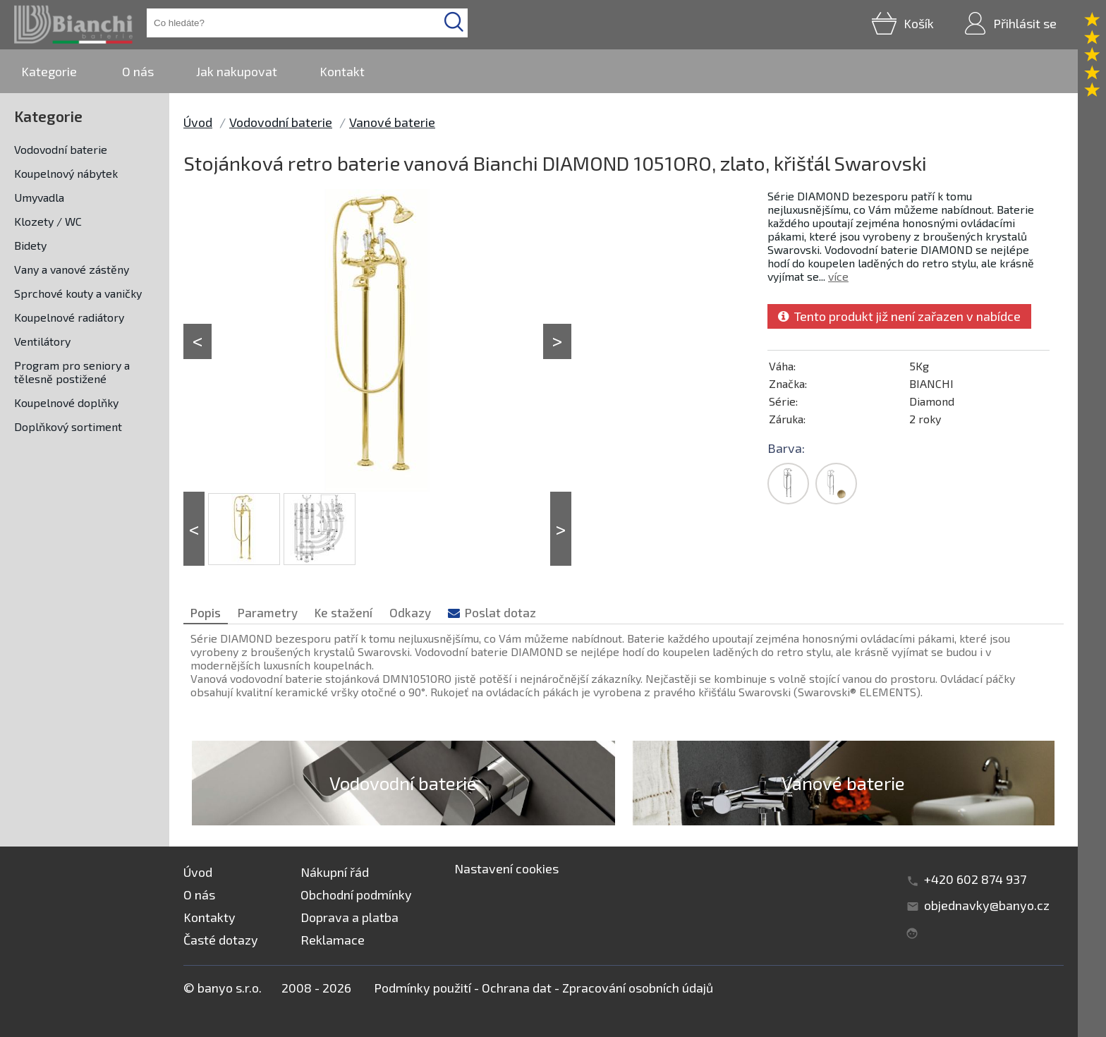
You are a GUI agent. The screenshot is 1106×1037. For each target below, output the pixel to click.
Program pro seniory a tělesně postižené (72, 371)
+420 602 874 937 (975, 879)
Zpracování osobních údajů (637, 987)
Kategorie (49, 71)
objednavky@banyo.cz (987, 905)
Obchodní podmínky (356, 894)
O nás (138, 71)
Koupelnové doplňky (66, 402)
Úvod (197, 122)
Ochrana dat (517, 987)
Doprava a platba (349, 917)
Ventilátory (42, 341)
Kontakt (342, 71)
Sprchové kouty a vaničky (78, 293)
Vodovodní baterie (60, 149)
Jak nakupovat (236, 71)
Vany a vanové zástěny (71, 269)
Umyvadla (39, 197)
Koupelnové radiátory (69, 317)
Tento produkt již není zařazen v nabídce (899, 316)
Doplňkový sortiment (68, 426)
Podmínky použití (422, 987)
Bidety (30, 245)
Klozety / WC (48, 221)
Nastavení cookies (506, 868)
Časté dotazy (220, 939)
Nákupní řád (334, 872)
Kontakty (209, 917)
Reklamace (332, 939)
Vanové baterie (392, 122)
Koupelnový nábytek (66, 173)
